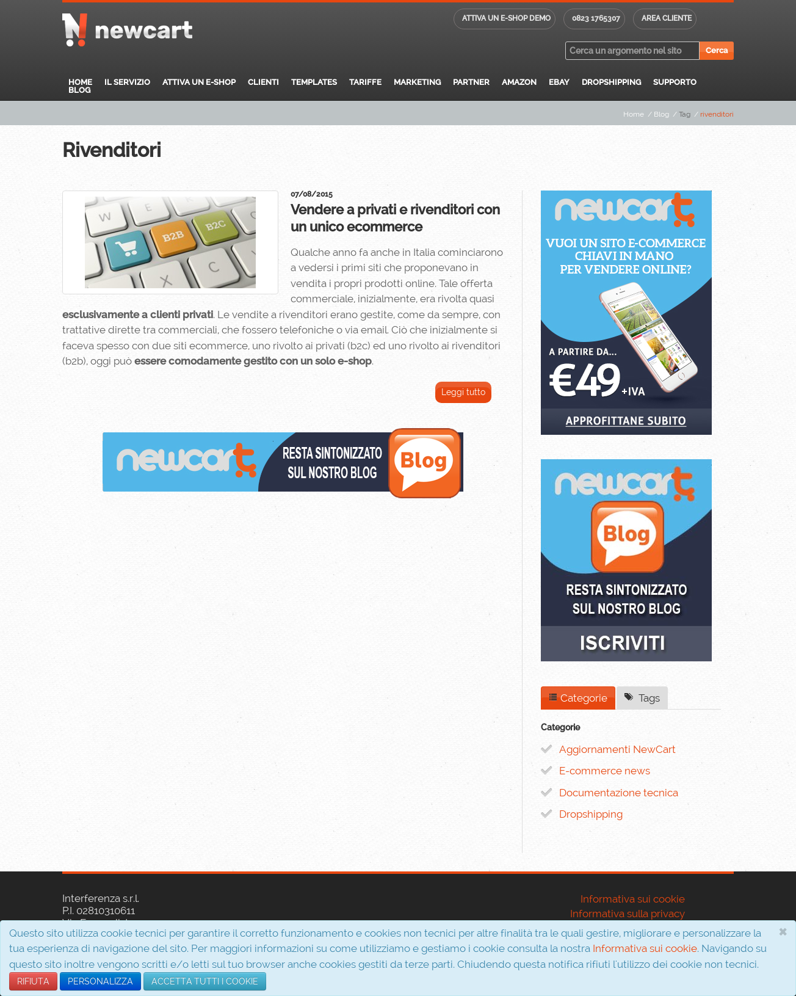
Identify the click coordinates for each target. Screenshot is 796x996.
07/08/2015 (312, 194)
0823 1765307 (596, 18)
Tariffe (365, 82)
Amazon (519, 82)
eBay (559, 82)
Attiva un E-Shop (199, 82)
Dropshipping (611, 82)
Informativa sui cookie (645, 948)
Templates (314, 82)
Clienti (263, 82)
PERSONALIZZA (100, 981)
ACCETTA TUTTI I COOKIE (204, 981)
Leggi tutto (463, 392)
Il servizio (127, 82)
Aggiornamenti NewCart (617, 749)
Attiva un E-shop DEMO (506, 18)
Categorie (578, 698)
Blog (79, 90)
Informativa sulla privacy (627, 913)
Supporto (674, 82)
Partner (471, 82)
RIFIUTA (33, 981)
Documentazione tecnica (618, 793)
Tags (642, 698)
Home (80, 82)
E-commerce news (604, 771)
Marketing (417, 82)
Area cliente (667, 18)
